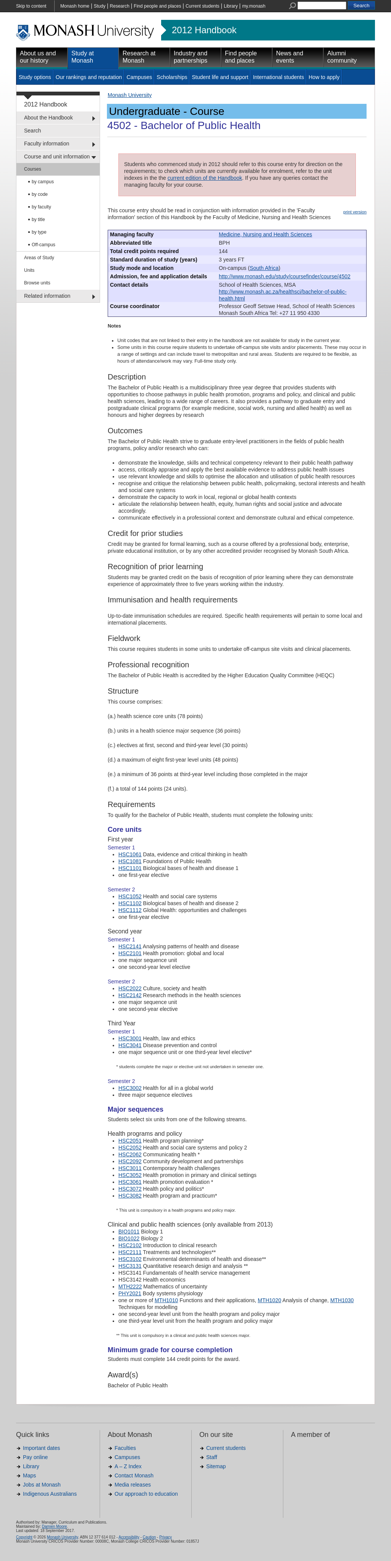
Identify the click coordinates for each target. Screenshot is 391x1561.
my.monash (253, 6)
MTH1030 (342, 1300)
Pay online (35, 1457)
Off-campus (43, 244)
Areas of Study (39, 257)
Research (119, 6)
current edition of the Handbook (205, 178)
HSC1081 (130, 861)
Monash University (130, 95)
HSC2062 (130, 1154)
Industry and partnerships (190, 57)
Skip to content (31, 6)
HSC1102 (130, 903)
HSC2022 (130, 988)
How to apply (324, 77)
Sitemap (216, 1466)
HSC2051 (130, 1141)
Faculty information (46, 143)
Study (99, 6)
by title (38, 219)
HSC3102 (130, 1259)
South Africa (264, 268)
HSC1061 (130, 854)
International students (278, 77)
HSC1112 (130, 910)
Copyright (24, 1537)
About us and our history (38, 57)
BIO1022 (128, 1238)
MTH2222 (130, 1286)
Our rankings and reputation (89, 77)
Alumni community (342, 57)
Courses (32, 169)
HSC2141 (130, 946)
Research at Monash (139, 57)
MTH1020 (269, 1300)
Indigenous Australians (50, 1494)
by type (39, 232)
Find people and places (157, 6)
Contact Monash (134, 1475)
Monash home (74, 6)
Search (32, 131)
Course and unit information (57, 156)
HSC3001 (130, 1038)
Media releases (133, 1485)
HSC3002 (130, 1088)
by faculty (41, 207)
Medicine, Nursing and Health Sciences (265, 234)
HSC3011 (130, 1168)
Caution (149, 1537)
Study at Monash (82, 57)
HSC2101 (130, 953)
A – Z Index (128, 1466)
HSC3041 (130, 1045)
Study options (35, 77)
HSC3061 (130, 1182)
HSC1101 (130, 868)
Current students (203, 6)
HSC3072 (130, 1189)
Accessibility (128, 1537)
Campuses (139, 77)
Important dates (41, 1448)
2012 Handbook (204, 30)
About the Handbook (48, 118)
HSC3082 (130, 1196)
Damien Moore (54, 1526)
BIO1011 (128, 1231)
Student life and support (220, 77)
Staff (211, 1457)
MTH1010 (166, 1300)
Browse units (37, 283)
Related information (47, 296)
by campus (43, 181)
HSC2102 (130, 1245)
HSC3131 (130, 1266)
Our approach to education (146, 1494)
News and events (289, 57)
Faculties (125, 1448)
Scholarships (172, 77)
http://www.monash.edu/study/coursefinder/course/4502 (285, 276)
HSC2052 (130, 1148)
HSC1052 (130, 896)
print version (355, 212)
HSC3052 (130, 1175)
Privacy (165, 1537)
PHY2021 (129, 1293)
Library (231, 6)
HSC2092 (130, 1161)
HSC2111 (130, 1252)
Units (29, 270)
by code (40, 194)
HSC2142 (130, 995)
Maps (29, 1475)
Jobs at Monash (42, 1485)
